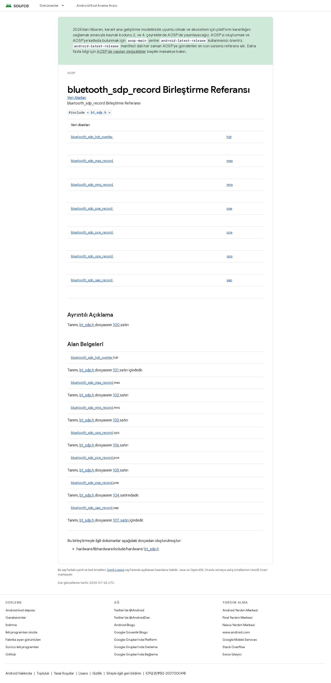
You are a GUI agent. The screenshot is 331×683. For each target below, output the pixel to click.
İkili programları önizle (21, 632)
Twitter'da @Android (129, 610)
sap (229, 280)
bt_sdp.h (99, 112)
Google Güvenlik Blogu (131, 632)
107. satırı (121, 520)
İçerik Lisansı (115, 570)
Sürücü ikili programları (22, 647)
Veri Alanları (76, 98)
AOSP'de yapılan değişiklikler (121, 51)
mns (230, 185)
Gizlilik (97, 673)
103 (116, 420)
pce (229, 232)
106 (116, 445)
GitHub (11, 654)
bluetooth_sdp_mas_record (92, 161)
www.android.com (236, 632)
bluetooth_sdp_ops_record (92, 256)
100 (116, 325)
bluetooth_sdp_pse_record (92, 208)
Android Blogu (124, 625)
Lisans (83, 673)
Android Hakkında (19, 673)
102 (116, 395)
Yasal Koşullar (64, 673)
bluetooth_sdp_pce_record (92, 232)
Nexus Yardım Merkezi (239, 625)
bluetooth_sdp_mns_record (92, 185)
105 (116, 470)
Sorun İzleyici (232, 654)
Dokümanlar (49, 5)
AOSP (71, 73)
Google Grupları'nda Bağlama (136, 654)
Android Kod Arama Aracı (97, 5)
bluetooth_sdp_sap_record (92, 280)
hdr (229, 137)
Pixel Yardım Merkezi (237, 617)
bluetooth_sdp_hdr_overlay (92, 137)
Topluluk (43, 673)
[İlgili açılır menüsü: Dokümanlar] (65, 5)
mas (230, 161)
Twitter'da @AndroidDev (132, 617)
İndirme (11, 625)
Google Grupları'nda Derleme (135, 647)
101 (116, 370)
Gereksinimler (16, 617)
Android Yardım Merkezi (240, 610)
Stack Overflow (234, 647)
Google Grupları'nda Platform (135, 640)
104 (116, 495)
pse (229, 208)
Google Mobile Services (240, 640)
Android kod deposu (20, 610)
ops (229, 256)
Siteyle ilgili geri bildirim (123, 673)
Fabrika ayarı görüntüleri (23, 640)
